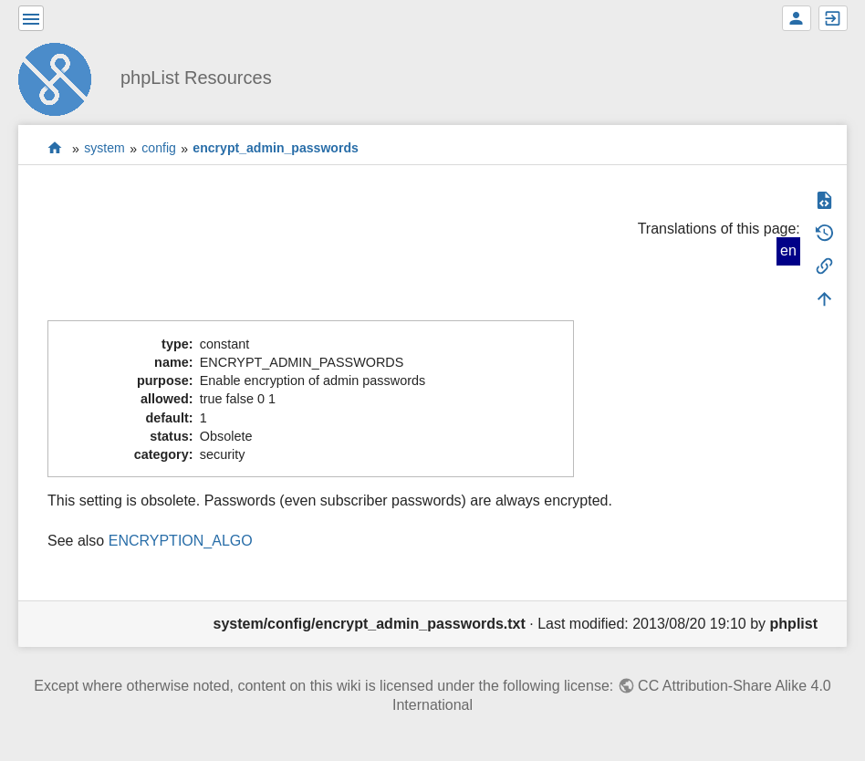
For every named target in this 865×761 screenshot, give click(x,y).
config (158, 148)
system (104, 148)
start (55, 148)
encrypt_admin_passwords (276, 148)
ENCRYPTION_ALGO (181, 540)
